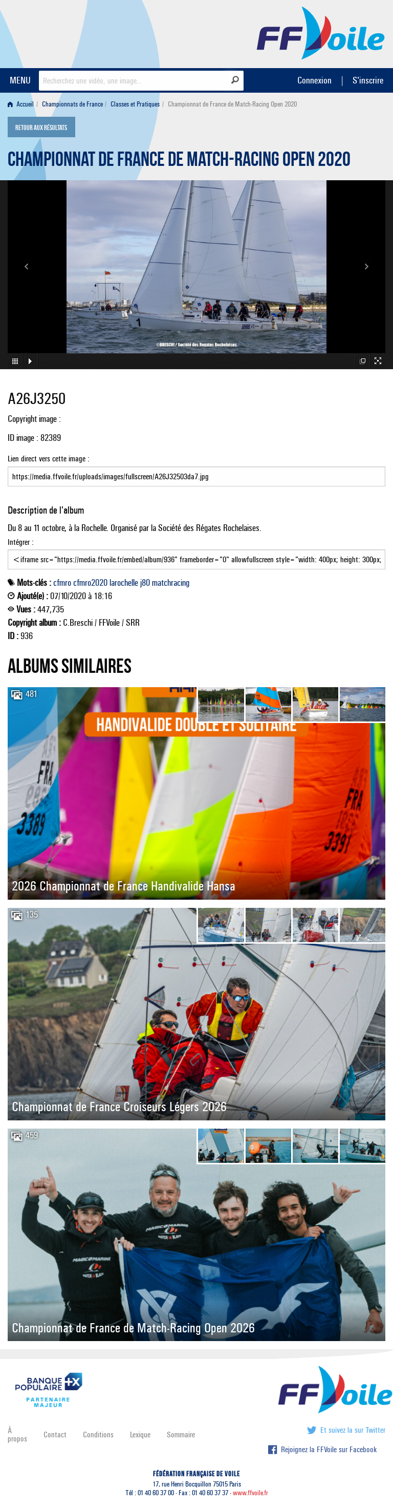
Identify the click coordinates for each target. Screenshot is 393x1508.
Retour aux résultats (41, 128)
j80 (145, 583)
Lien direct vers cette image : (196, 470)
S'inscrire (368, 80)
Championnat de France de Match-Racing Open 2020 (179, 162)
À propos (17, 1434)
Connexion (314, 80)
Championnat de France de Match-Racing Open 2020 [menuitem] (232, 104)
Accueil (21, 104)
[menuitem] (23, 104)
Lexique (140, 1434)
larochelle (124, 583)
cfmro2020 (90, 583)
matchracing (170, 583)
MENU (20, 80)
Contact (55, 1434)
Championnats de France (72, 104)
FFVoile (320, 32)
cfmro (62, 583)
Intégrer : (196, 553)
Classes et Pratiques (135, 104)
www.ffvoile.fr (250, 1493)
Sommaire (181, 1434)
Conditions (98, 1434)
